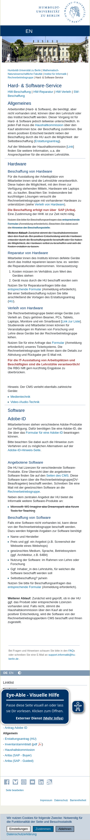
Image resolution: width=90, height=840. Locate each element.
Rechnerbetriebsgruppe (20, 77)
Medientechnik (20, 396)
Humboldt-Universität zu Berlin (24, 70)
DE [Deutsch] (5, 673)
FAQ (71, 650)
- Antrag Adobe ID (15, 727)
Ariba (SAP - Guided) (19, 761)
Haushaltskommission (20, 750)
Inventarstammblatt (18, 744)
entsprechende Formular (24, 289)
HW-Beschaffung (19, 91)
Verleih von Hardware (49, 204)
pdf (35, 744)
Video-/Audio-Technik (25, 402)
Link (70, 146)
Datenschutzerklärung (21, 834)
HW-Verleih (63, 91)
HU (11, 301)
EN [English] (11, 673)
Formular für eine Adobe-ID (44, 432)
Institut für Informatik (55, 74)
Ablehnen (64, 829)
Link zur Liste (71, 321)
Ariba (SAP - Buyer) (18, 755)
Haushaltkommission (49, 125)
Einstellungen (18, 829)
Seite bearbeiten (15, 790)
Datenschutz (61, 800)
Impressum (46, 800)
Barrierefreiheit (78, 800)
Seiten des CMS (57, 475)
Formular (58, 342)
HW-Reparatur (43, 91)
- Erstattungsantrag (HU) (19, 739)
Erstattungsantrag (47, 141)
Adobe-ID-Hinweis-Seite (24, 450)
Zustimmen (43, 829)
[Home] (17, 30)
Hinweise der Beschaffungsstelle (31, 227)
